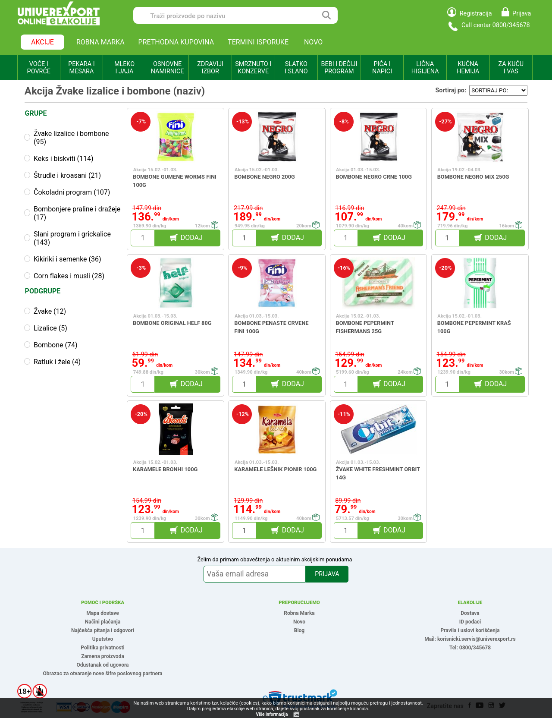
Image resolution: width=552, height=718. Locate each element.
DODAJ (192, 237)
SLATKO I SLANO (296, 67)
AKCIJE (42, 42)
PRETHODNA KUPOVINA (176, 42)
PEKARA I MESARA (81, 67)
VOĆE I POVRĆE (38, 67)
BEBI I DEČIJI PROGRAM (339, 67)
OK (297, 715)
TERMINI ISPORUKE (258, 42)
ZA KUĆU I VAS (511, 67)
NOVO (313, 42)
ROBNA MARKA (100, 42)
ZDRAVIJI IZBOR (210, 67)
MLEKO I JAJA (124, 67)
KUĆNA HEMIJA (468, 67)
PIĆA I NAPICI (382, 67)
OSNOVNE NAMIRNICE (167, 67)
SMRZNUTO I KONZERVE (253, 67)
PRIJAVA (327, 574)
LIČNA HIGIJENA (425, 67)
